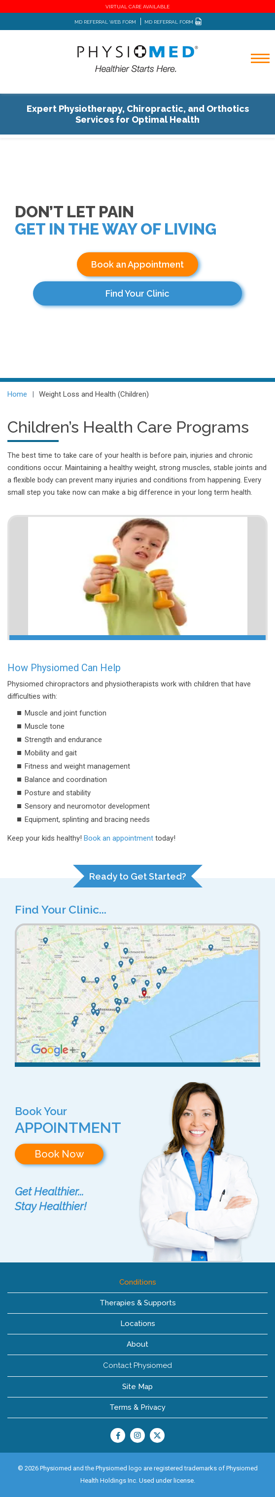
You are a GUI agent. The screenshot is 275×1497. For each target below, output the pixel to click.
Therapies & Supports (138, 1302)
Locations (137, 1323)
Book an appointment (118, 838)
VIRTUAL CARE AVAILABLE (137, 6)
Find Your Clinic (137, 293)
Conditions (137, 1282)
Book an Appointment (137, 264)
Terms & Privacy (137, 1407)
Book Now (59, 1154)
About (137, 1344)
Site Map (137, 1386)
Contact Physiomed (137, 1365)
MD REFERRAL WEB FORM (105, 22)
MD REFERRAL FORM (173, 22)
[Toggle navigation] (254, 85)
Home (17, 394)
